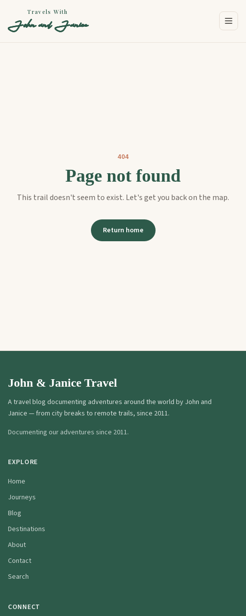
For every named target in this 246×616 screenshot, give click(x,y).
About (17, 545)
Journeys (22, 497)
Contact (19, 561)
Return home (123, 230)
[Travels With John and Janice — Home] (47, 21)
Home (16, 481)
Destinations (26, 529)
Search (18, 577)
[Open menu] (228, 20)
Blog (14, 513)
